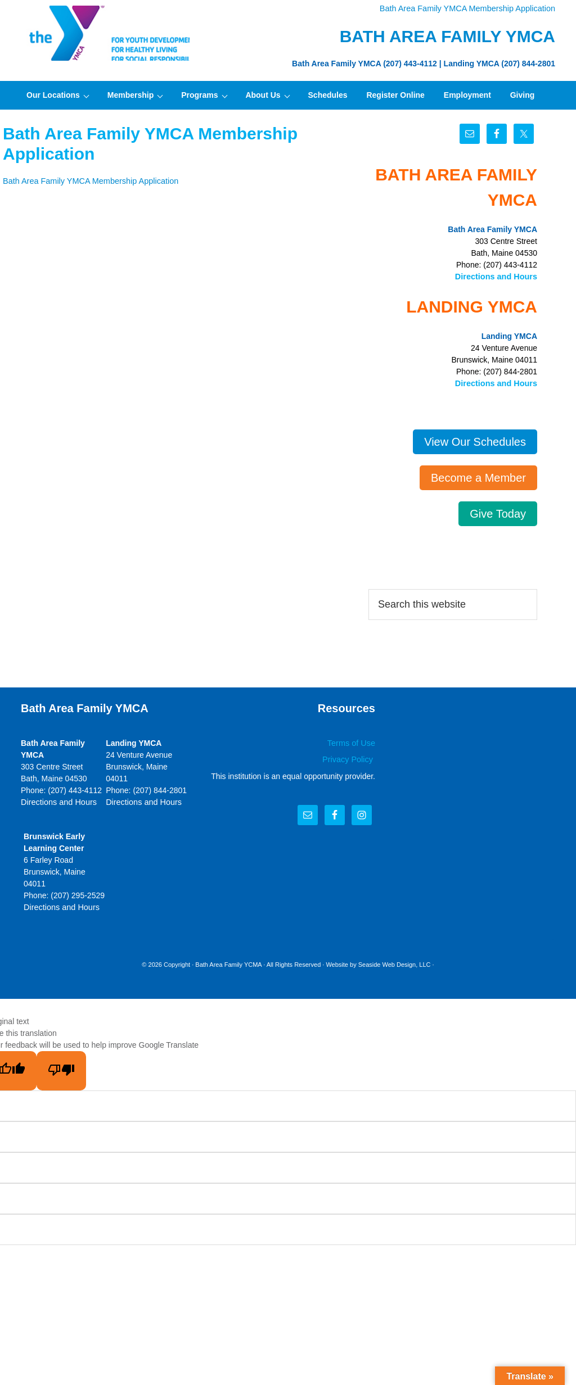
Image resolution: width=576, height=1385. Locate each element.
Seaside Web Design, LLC (394, 962)
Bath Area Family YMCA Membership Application (470, 8)
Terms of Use (352, 741)
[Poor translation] (61, 1069)
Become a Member (478, 476)
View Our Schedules (475, 440)
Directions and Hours (497, 275)
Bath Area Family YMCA (105, 34)
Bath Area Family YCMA (228, 962)
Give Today (498, 512)
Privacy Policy (349, 758)
